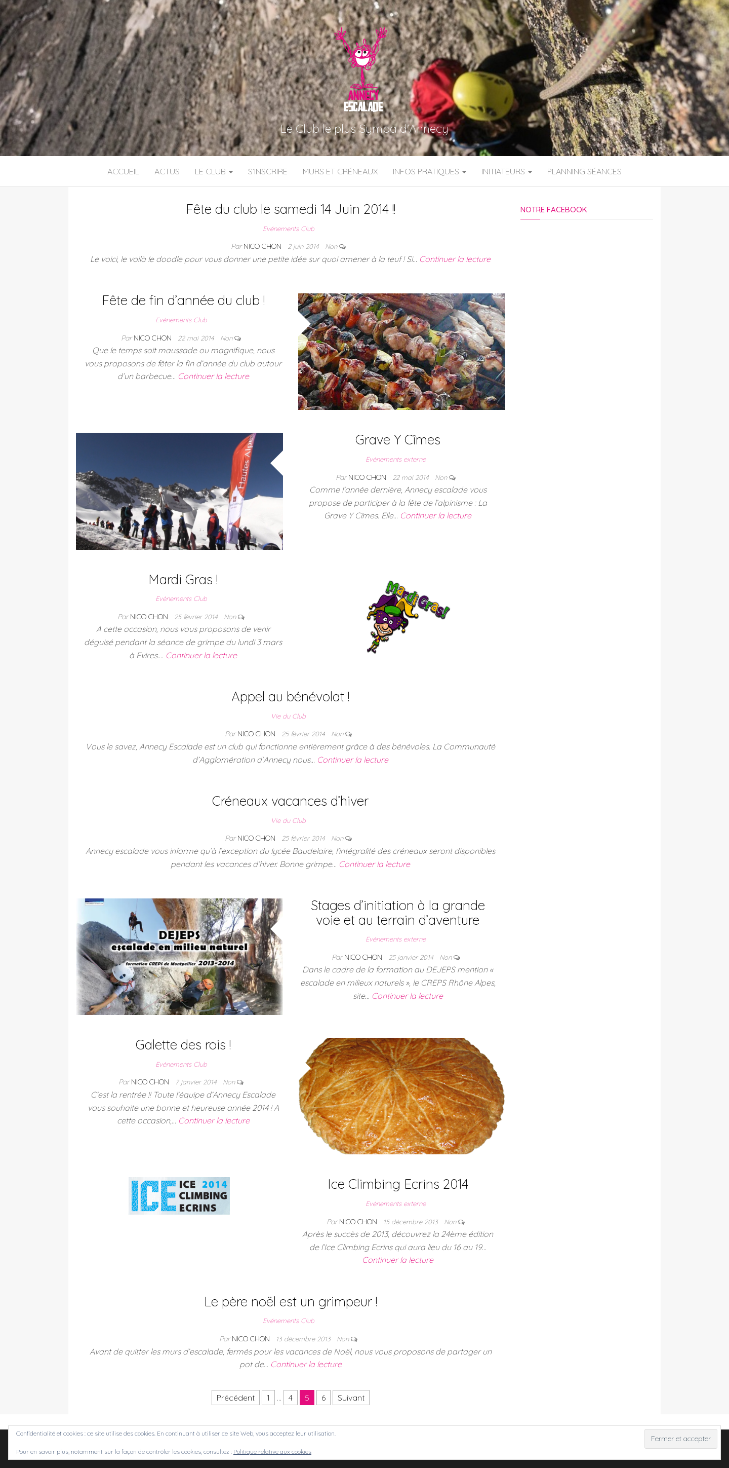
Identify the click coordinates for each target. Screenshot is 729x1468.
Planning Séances (584, 171)
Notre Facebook (553, 209)
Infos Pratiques (429, 171)
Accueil (123, 171)
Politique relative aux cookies (272, 1451)
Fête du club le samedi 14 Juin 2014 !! (290, 209)
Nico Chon (264, 246)
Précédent (236, 1397)
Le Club (214, 171)
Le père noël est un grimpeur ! (290, 1301)
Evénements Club (288, 228)
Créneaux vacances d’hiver (290, 801)
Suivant (351, 1397)
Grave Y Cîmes (397, 439)
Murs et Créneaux (340, 171)
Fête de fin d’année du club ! (183, 300)
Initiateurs (506, 171)
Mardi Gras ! (183, 579)
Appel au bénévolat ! (290, 696)
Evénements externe (396, 459)
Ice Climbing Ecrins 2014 (398, 1184)
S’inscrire (268, 171)
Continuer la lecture (455, 259)
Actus (167, 171)
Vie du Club (288, 716)
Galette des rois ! (183, 1044)
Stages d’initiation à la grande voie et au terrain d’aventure (398, 912)
